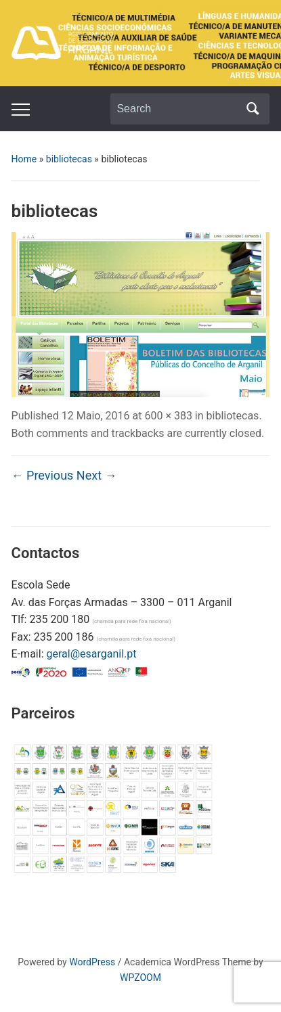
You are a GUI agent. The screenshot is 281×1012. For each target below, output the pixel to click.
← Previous (43, 475)
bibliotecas (69, 159)
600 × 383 (168, 415)
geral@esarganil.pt (91, 653)
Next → (97, 475)
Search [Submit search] (252, 108)
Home (24, 159)
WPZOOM (140, 977)
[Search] (177, 109)
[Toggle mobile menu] (21, 109)
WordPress (92, 962)
